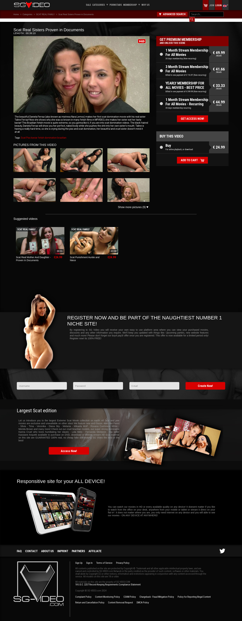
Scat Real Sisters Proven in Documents (76, 14)
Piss (28, 134)
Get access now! (192, 115)
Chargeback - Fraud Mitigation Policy (156, 593)
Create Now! (205, 382)
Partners (78, 547)
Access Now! (69, 447)
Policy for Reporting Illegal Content (194, 593)
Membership (130, 5)
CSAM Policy (130, 593)
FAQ (19, 547)
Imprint (62, 547)
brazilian (61, 134)
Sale (88, 5)
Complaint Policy (83, 593)
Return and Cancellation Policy (89, 599)
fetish (40, 134)
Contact (31, 547)
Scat (23, 134)
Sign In (89, 559)
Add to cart (189, 157)
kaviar (34, 134)
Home (16, 14)
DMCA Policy (143, 599)
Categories (98, 5)
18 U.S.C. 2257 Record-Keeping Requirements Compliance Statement (108, 581)
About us (47, 547)
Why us (146, 5)
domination (50, 134)
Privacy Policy (122, 559)
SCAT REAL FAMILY (45, 14)
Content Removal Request (120, 599)
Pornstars (116, 5)
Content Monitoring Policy (107, 593)
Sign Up (79, 559)
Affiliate (95, 547)
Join (211, 5)
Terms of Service (104, 559)
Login (218, 5)
